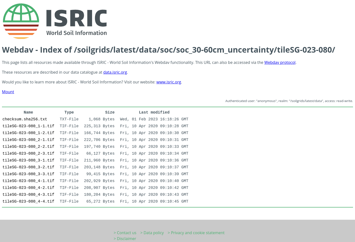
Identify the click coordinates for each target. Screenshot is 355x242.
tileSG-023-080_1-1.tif (28, 126)
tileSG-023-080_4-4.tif (28, 201)
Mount (8, 91)
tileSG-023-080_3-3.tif (28, 174)
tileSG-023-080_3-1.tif (28, 160)
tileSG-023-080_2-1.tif (28, 140)
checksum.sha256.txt (24, 119)
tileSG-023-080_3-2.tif (28, 167)
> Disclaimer (125, 238)
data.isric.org (115, 72)
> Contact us (125, 232)
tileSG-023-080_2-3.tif (28, 153)
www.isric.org (168, 82)
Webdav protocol (280, 62)
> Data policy (152, 232)
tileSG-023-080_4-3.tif (28, 194)
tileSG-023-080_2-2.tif (28, 147)
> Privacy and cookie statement (196, 232)
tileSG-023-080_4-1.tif (28, 181)
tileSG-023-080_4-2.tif (28, 188)
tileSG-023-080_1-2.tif (28, 133)
